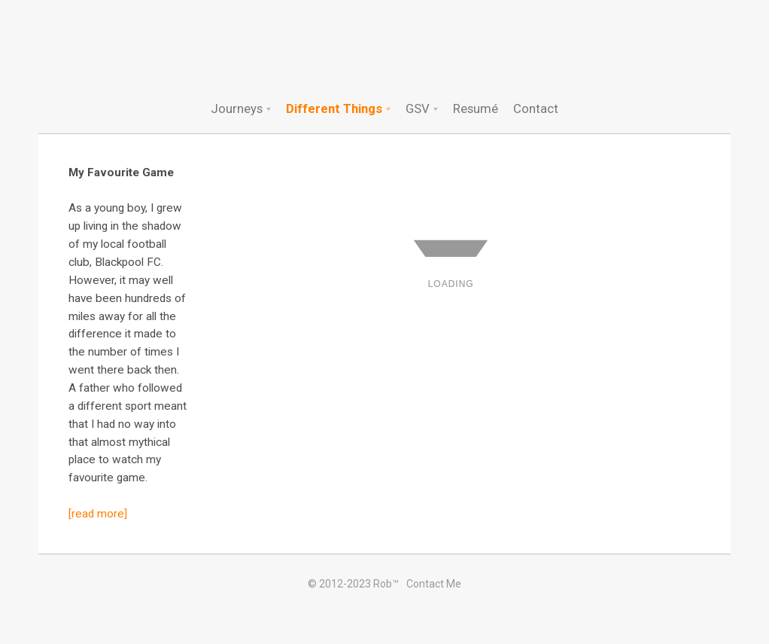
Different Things (334, 108)
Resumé (475, 108)
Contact (535, 108)
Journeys (237, 108)
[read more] (97, 513)
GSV (418, 108)
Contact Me (433, 584)
